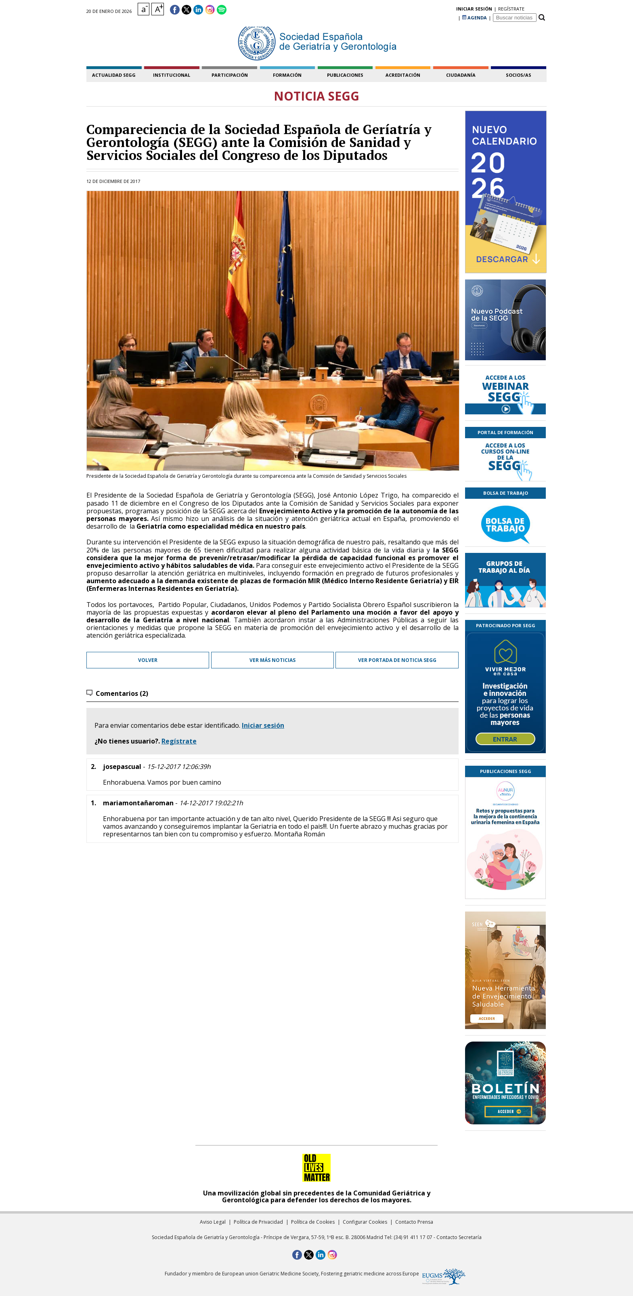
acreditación (403, 75)
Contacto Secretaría (459, 1237)
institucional (171, 75)
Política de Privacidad (258, 1221)
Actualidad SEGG (114, 75)
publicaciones (345, 75)
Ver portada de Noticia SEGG (397, 660)
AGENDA (474, 10)
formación (287, 75)
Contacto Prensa (414, 1221)
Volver (147, 660)
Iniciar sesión (263, 725)
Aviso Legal (213, 1221)
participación (230, 75)
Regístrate (179, 741)
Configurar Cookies (365, 1221)
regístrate (443, 10)
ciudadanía (461, 75)
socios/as (518, 75)
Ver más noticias (272, 660)
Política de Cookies (313, 1221)
